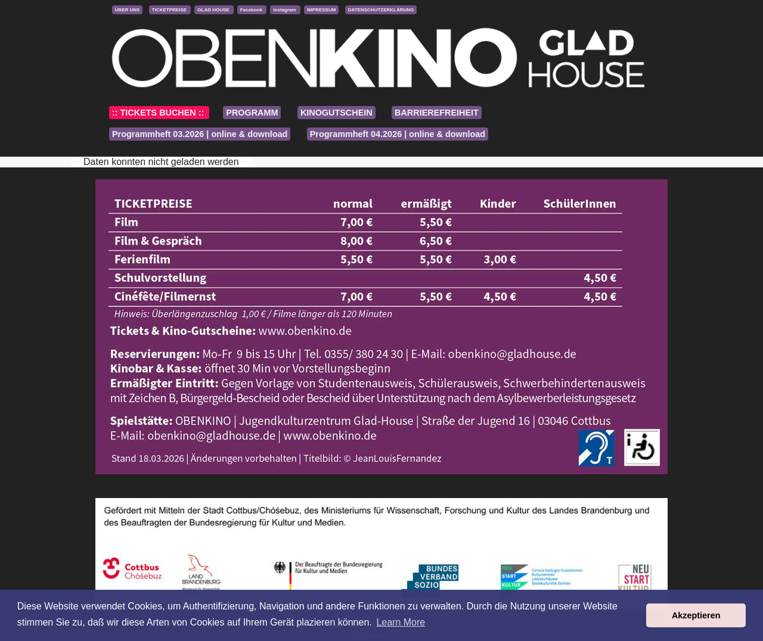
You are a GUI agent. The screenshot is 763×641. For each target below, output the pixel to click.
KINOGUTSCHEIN (336, 112)
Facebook (252, 10)
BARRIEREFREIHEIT (437, 112)
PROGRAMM (252, 112)
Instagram (285, 10)
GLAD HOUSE (214, 10)
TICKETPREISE (170, 10)
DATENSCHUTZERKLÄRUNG (381, 10)
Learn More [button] (400, 622)
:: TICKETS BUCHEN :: (159, 112)
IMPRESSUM (321, 10)
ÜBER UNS (127, 10)
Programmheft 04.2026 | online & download (397, 134)
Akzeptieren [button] (696, 615)
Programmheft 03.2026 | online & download (199, 134)
